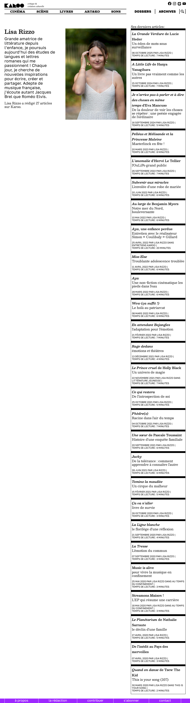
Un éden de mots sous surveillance (149, 45)
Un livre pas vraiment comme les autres (158, 75)
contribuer (95, 700)
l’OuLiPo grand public (149, 165)
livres (66, 11)
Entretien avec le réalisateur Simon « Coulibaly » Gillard (154, 235)
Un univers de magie (148, 372)
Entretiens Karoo (143, 245)
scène (42, 11)
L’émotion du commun (149, 550)
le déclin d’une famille (149, 629)
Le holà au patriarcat (148, 307)
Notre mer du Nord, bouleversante (148, 209)
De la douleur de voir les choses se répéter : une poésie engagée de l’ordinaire (157, 113)
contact (165, 700)
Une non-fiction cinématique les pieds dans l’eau (157, 284)
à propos (21, 700)
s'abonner (131, 700)
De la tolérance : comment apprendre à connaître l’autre (155, 462)
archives (167, 11)
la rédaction (58, 700)
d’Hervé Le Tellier (156, 160)
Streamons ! (148, 595)
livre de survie (143, 507)
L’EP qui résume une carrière (155, 600)
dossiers (143, 11)
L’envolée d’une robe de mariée (156, 186)
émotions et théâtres (148, 350)
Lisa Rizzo (164, 52)
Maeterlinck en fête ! (148, 143)
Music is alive (143, 567)
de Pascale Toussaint (157, 434)
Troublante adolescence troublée (158, 261)
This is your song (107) (150, 679)
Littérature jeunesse (146, 380)
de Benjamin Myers (155, 203)
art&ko (92, 11)
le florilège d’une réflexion (152, 529)
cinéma (17, 11)
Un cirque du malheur (150, 486)
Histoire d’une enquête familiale (157, 439)
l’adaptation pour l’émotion (152, 329)
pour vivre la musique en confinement (151, 573)
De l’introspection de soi (151, 396)
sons (116, 11)
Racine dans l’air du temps (153, 418)
